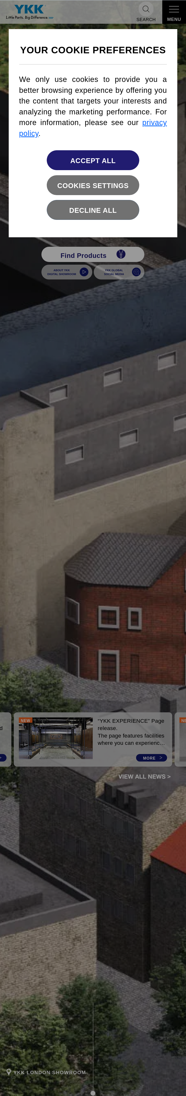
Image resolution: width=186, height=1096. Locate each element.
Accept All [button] (93, 161)
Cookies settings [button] (93, 186)
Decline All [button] (93, 210)
